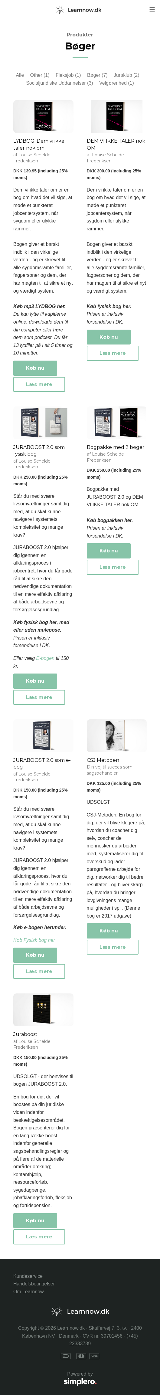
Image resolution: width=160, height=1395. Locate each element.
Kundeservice (28, 1276)
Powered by (55, 1379)
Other (40, 75)
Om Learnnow (28, 1291)
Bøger (97, 75)
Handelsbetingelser (34, 1283)
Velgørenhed (116, 83)
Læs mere (39, 384)
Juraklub (126, 75)
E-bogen (45, 658)
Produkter (80, 35)
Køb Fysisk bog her (34, 940)
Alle (20, 75)
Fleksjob (68, 75)
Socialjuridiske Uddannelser (59, 83)
